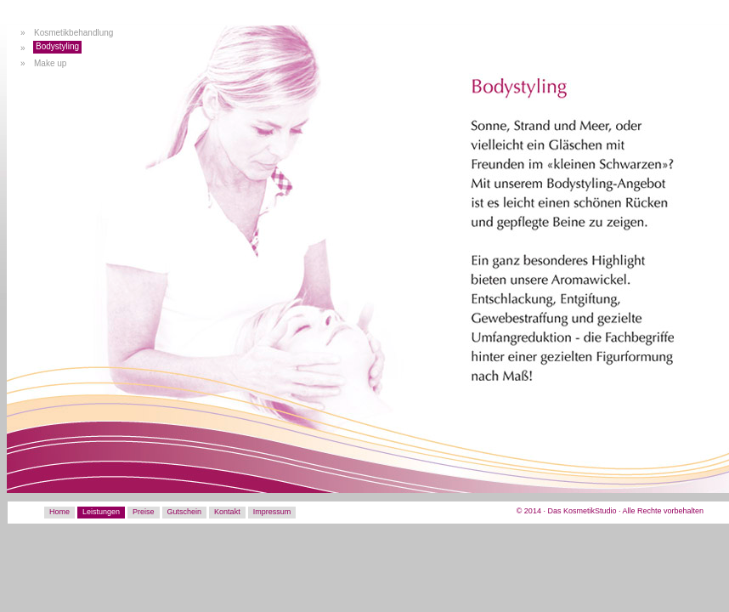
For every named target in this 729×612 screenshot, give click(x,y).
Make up (50, 63)
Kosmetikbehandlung (73, 32)
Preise (144, 511)
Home (59, 511)
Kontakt (227, 511)
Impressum (272, 511)
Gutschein (184, 511)
